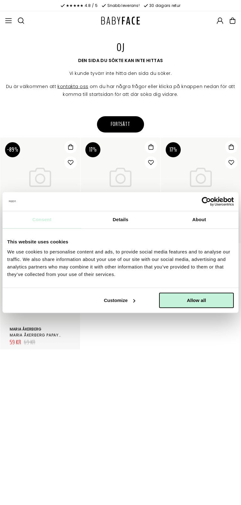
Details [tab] (120, 219)
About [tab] (199, 219)
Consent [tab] (41, 219)
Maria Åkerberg (25, 329)
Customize (119, 300)
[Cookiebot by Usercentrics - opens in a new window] (206, 201)
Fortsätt (120, 124)
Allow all (196, 300)
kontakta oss (72, 86)
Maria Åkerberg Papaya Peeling (44, 335)
